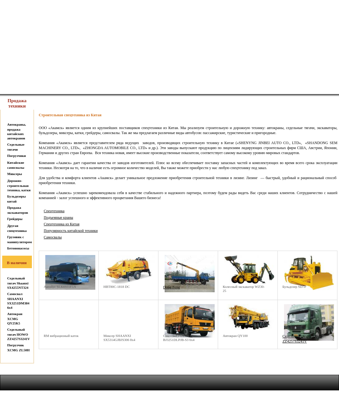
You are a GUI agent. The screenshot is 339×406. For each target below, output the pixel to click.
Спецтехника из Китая (61, 224)
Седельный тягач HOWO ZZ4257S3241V (18, 334)
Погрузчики (16, 156)
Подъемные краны (58, 217)
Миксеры (14, 174)
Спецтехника (54, 211)
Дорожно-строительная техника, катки (19, 185)
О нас (84, 85)
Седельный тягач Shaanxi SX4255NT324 (17, 282)
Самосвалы (53, 237)
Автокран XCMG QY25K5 (14, 318)
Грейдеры (14, 219)
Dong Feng (171, 287)
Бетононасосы (18, 248)
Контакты (196, 85)
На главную (28, 85)
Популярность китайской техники (71, 230)
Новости (253, 85)
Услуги (140, 85)
